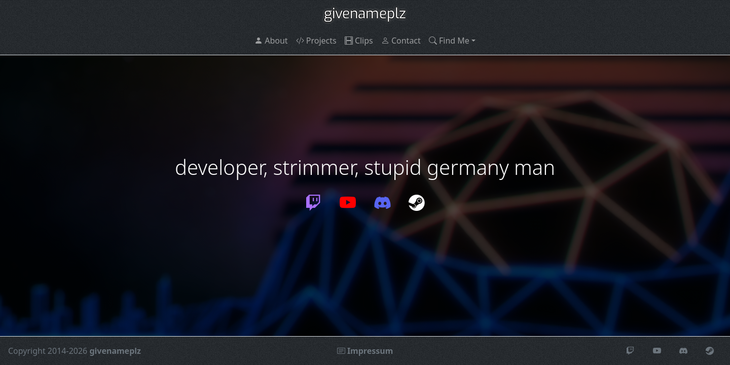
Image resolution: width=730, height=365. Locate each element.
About (271, 40)
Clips (359, 40)
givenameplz (365, 13)
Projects (316, 40)
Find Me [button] (449, 40)
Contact (401, 40)
